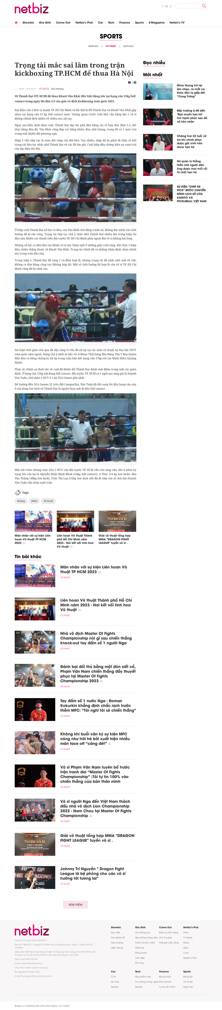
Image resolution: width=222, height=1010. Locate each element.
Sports (139, 22)
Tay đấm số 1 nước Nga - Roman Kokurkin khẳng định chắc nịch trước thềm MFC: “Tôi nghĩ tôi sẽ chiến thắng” (98, 705)
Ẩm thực (139, 962)
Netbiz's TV (177, 22)
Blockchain (165, 976)
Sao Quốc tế (118, 937)
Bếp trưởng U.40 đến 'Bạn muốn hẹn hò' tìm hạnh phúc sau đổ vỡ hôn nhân (192, 115)
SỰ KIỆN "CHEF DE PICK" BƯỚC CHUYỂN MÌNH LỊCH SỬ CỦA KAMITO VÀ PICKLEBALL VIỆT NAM (191, 193)
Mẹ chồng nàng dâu (146, 937)
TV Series (187, 937)
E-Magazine (157, 22)
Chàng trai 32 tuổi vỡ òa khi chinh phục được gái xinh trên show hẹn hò (191, 141)
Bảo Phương (57, 88)
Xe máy (115, 981)
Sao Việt (115, 932)
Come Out (63, 22)
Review (115, 986)
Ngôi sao (128, 46)
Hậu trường (117, 942)
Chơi (186, 952)
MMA (34, 501)
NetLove (139, 947)
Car (100, 22)
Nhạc (186, 942)
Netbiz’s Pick (190, 957)
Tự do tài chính (167, 986)
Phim (186, 932)
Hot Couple (165, 937)
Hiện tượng (117, 947)
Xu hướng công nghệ (146, 981)
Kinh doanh (165, 981)
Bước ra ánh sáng (168, 932)
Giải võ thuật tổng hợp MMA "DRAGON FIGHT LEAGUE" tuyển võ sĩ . (114, 539)
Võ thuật (111, 46)
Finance (124, 22)
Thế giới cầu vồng (169, 942)
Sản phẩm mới (143, 976)
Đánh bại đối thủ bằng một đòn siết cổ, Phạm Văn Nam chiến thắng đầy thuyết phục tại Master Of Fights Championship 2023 (98, 673)
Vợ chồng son (142, 932)
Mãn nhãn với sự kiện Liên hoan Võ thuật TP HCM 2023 (33, 539)
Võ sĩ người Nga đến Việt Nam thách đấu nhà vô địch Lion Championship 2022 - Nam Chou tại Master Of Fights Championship (95, 808)
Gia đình (45, 22)
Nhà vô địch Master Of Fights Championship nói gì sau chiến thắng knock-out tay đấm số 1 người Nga (96, 637)
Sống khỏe (141, 952)
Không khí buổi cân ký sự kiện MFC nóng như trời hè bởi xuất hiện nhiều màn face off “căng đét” (95, 738)
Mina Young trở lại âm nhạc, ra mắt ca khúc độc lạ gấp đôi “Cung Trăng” (191, 90)
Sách (186, 947)
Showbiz (28, 22)
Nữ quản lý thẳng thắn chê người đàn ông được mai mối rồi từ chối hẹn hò (192, 166)
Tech (111, 22)
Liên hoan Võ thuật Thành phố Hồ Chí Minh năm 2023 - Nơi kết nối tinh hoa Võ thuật (75, 540)
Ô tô (113, 976)
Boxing (21, 501)
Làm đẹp (140, 957)
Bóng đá (93, 46)
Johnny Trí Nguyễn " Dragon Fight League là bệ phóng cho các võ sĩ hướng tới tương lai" (93, 873)
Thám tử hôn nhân (145, 942)
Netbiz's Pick (84, 22)
